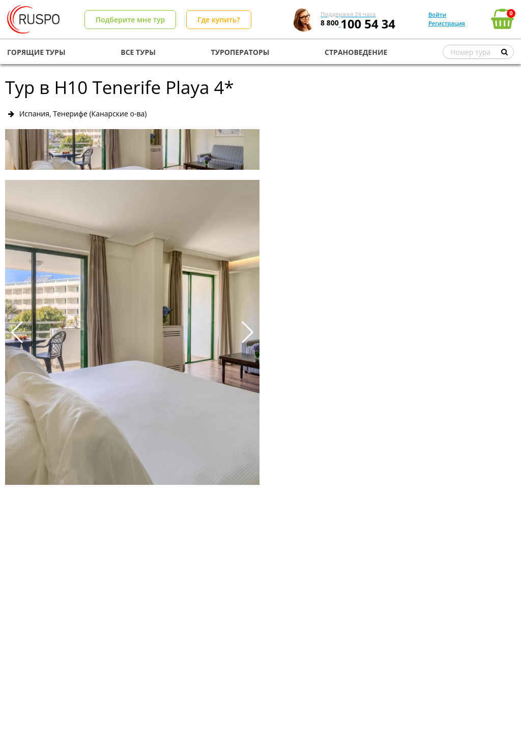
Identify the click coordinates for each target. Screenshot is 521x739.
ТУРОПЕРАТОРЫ (240, 52)
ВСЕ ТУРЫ (138, 52)
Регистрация (446, 23)
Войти (437, 14)
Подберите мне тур (130, 19)
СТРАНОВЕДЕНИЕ (356, 52)
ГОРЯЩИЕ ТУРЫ (36, 52)
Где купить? (218, 19)
